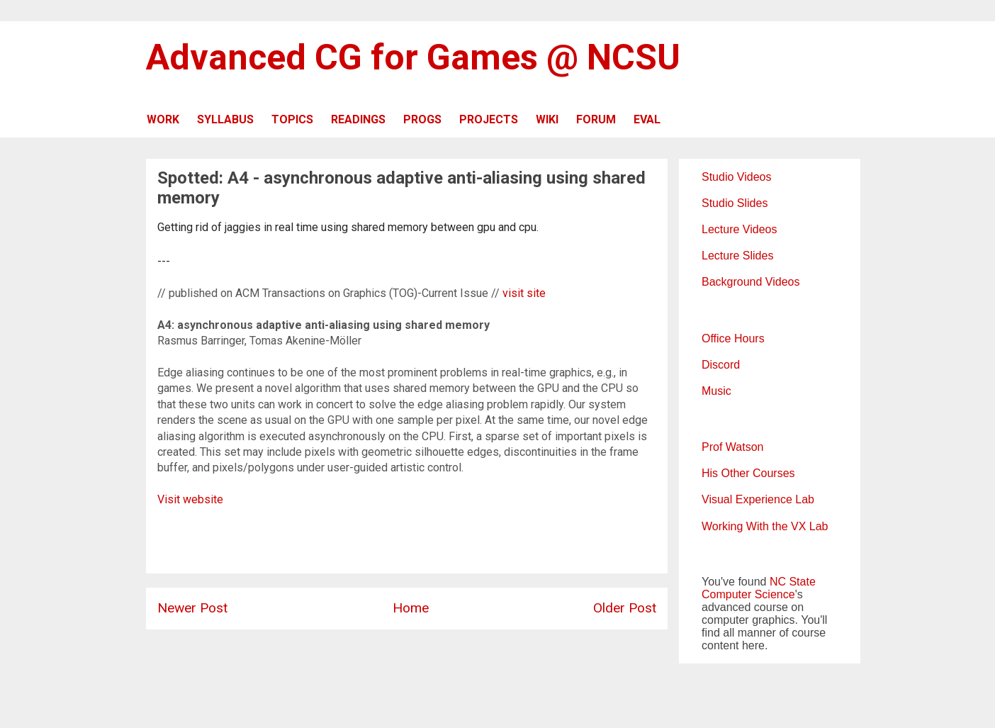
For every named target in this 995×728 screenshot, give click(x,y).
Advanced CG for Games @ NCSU (413, 57)
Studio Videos (736, 177)
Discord (721, 365)
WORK (163, 119)
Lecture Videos (739, 229)
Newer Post (192, 608)
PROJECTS (488, 119)
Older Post (624, 608)
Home (411, 608)
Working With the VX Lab (765, 526)
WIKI (547, 119)
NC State (793, 582)
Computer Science (748, 594)
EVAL (647, 119)
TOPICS (292, 119)
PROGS (422, 119)
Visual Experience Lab (758, 499)
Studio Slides (735, 203)
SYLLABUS (225, 119)
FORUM (596, 119)
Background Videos (750, 282)
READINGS (358, 119)
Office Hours (733, 338)
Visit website (190, 499)
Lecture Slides (737, 256)
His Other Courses (748, 473)
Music (716, 391)
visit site (524, 293)
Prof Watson (732, 447)
